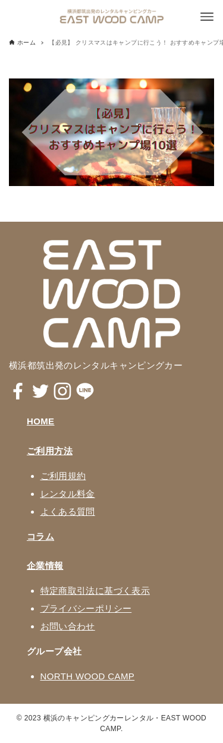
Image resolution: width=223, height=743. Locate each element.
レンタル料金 (67, 494)
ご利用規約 (63, 476)
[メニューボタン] (207, 17)
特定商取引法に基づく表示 (95, 590)
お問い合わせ (67, 626)
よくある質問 (67, 511)
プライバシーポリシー (86, 608)
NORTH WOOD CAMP (87, 676)
